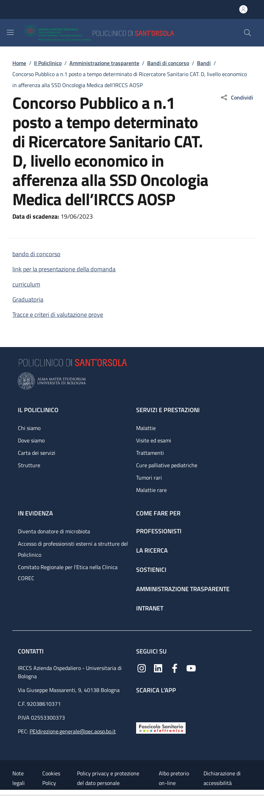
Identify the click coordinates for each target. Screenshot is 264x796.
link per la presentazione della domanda (64, 269)
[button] (247, 33)
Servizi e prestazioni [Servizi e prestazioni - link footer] (168, 410)
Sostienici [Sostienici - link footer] (151, 569)
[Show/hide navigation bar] (10, 32)
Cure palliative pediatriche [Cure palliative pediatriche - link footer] (166, 465)
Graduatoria (27, 299)
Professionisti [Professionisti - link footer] (159, 531)
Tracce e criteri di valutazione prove (57, 314)
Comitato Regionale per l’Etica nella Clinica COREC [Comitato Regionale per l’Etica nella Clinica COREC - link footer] (68, 572)
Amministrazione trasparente (104, 63)
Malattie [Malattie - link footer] (146, 428)
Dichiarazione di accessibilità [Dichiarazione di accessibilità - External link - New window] (222, 778)
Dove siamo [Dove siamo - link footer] (31, 440)
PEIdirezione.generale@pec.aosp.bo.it (73, 731)
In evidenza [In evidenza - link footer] (35, 513)
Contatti (31, 651)
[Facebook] (174, 667)
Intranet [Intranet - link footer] (149, 608)
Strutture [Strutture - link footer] (29, 465)
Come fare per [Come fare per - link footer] (158, 513)
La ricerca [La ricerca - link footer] (152, 550)
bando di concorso (36, 254)
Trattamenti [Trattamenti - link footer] (150, 453)
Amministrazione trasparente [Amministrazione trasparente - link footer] (183, 589)
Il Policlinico (48, 63)
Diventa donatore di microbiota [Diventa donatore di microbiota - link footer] (54, 531)
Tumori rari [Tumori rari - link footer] (149, 477)
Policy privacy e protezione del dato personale (108, 778)
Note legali (18, 778)
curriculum (26, 284)
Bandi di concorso (168, 63)
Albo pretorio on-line (174, 778)
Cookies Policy (51, 778)
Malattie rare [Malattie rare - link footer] (151, 490)
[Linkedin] (158, 667)
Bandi (204, 63)
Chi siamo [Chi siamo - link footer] (29, 428)
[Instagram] (141, 667)
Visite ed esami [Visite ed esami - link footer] (153, 440)
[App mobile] (141, 706)
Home (19, 63)
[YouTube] (191, 667)
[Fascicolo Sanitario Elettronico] (161, 727)
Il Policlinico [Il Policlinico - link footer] (38, 410)
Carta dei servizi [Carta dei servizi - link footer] (36, 453)
